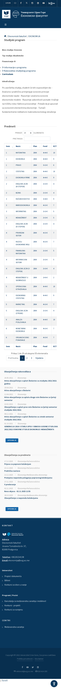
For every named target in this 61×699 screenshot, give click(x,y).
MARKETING (20, 304)
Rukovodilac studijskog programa (19, 70)
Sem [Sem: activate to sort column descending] (8, 146)
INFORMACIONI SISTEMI (21, 261)
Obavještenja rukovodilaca (17, 371)
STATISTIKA (20, 171)
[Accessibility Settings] (54, 683)
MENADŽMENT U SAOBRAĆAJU (22, 279)
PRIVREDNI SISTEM (20, 234)
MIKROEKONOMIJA (23, 205)
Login (8, 3)
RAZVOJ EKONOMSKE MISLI (23, 243)
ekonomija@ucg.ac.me (19, 560)
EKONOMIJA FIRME (23, 177)
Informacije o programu (14, 67)
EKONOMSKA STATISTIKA (20, 297)
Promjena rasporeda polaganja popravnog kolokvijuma (28, 477)
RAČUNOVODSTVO (23, 199)
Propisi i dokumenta (12, 576)
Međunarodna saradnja (14, 627)
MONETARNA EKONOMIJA (21, 330)
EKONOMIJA (34, 36)
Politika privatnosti (25, 658)
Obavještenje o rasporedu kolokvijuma (21, 498)
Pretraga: (31, 139)
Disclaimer (39, 658)
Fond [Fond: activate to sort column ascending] (45, 146)
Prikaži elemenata (29, 133)
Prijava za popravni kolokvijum (17, 464)
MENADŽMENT (21, 218)
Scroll (5, 680)
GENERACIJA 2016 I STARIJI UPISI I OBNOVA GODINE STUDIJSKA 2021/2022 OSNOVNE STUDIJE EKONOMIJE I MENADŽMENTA (31, 428)
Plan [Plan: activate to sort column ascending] (35, 146)
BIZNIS (18, 193)
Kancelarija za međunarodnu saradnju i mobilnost (25, 601)
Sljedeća (39, 358)
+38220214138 (17, 557)
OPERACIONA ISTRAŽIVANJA (21, 288)
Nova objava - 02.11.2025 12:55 (17, 491)
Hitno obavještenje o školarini (17, 390)
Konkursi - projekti (12, 605)
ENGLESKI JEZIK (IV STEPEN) (22, 225)
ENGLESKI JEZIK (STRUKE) (22, 312)
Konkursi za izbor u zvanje (15, 584)
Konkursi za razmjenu (13, 609)
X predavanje (10, 484)
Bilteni (7, 580)
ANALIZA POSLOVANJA (21, 321)
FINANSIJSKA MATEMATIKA (21, 252)
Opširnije (11, 440)
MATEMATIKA (21, 153)
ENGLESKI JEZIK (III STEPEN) (22, 185)
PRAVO (18, 165)
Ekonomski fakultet (17, 36)
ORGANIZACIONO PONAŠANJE (22, 339)
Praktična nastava (12, 471)
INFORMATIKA (21, 211)
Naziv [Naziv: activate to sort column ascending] (18, 146)
